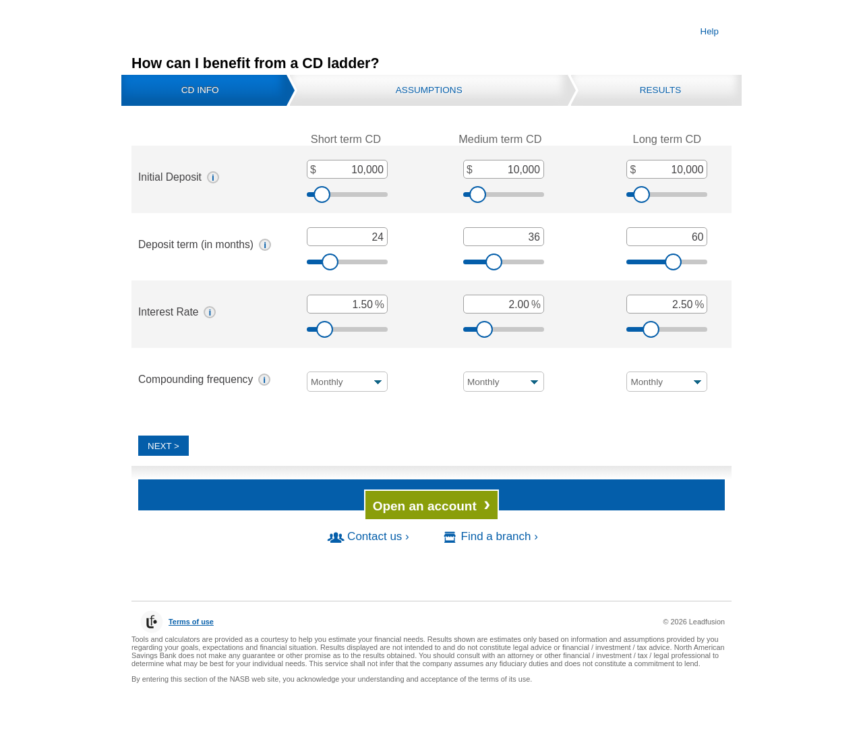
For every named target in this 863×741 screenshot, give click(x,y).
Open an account (432, 503)
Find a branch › (488, 536)
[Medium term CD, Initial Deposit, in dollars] (503, 169)
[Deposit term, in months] (347, 236)
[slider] (347, 194)
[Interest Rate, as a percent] (347, 304)
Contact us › (367, 536)
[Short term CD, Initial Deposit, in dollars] (347, 169)
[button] (213, 177)
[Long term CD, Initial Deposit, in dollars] (666, 169)
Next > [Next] (163, 446)
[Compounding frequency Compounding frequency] (347, 382)
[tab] (204, 90)
